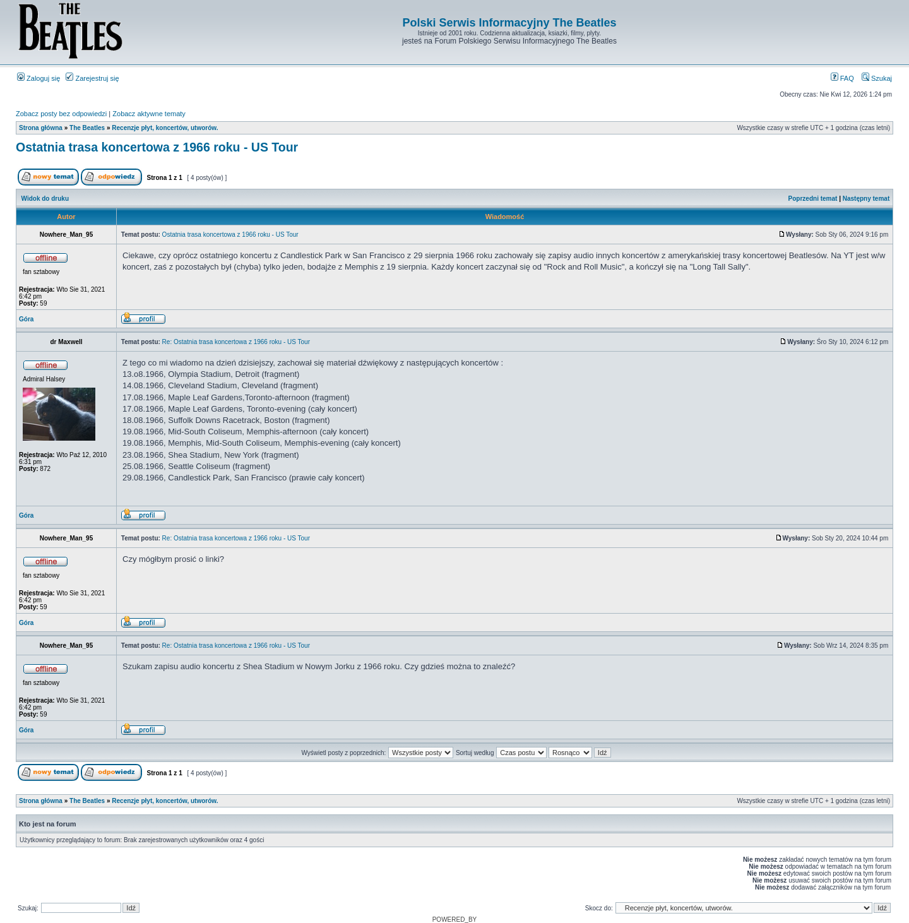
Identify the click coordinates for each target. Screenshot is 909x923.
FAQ (842, 78)
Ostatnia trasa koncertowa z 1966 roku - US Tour (157, 147)
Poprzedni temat (813, 198)
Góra (26, 319)
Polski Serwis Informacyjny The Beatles (509, 22)
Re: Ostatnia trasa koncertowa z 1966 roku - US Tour (236, 341)
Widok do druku (45, 198)
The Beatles (87, 127)
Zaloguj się (38, 78)
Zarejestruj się (92, 78)
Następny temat (866, 198)
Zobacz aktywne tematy (149, 113)
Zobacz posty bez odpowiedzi (61, 113)
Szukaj (877, 78)
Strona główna (40, 127)
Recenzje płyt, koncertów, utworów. (165, 127)
